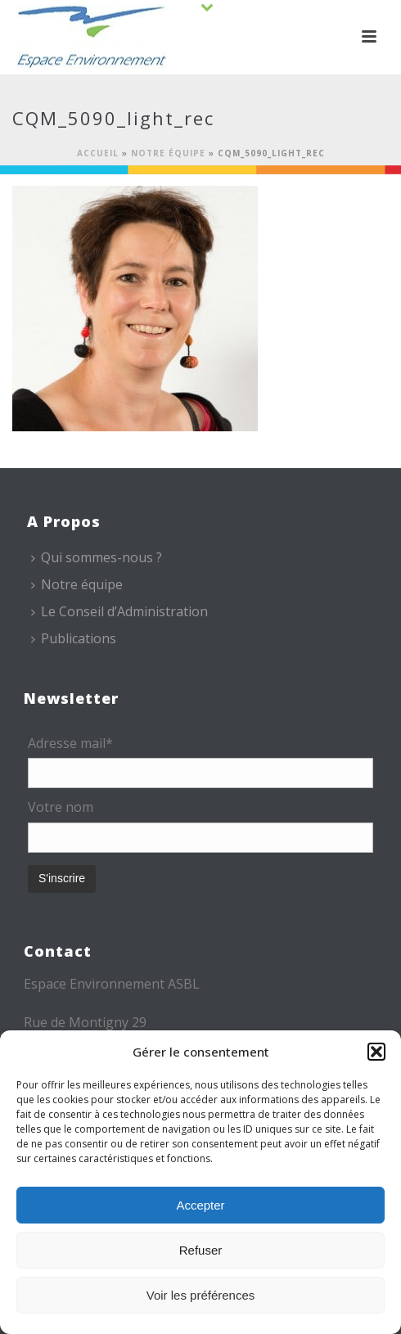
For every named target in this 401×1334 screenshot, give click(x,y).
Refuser (201, 1250)
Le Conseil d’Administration (119, 611)
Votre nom (60, 807)
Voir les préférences (200, 1295)
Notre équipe (168, 153)
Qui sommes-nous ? (96, 557)
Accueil (98, 153)
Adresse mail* (70, 743)
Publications (73, 638)
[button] (376, 1051)
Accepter (200, 1205)
